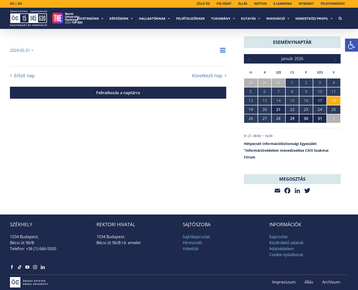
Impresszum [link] (284, 282)
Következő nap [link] (207, 75)
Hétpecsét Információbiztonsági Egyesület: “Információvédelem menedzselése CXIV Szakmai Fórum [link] (286, 150)
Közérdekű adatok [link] (286, 242)
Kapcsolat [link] (278, 236)
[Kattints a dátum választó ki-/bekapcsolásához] (22, 50)
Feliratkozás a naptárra (118, 92)
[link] (351, 45)
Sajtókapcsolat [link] (196, 236)
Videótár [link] (191, 248)
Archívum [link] (331, 282)
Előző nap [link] (24, 75)
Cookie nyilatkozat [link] (286, 254)
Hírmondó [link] (192, 242)
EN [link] (20, 3)
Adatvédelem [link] (281, 248)
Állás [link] (309, 282)
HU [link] (12, 3)
